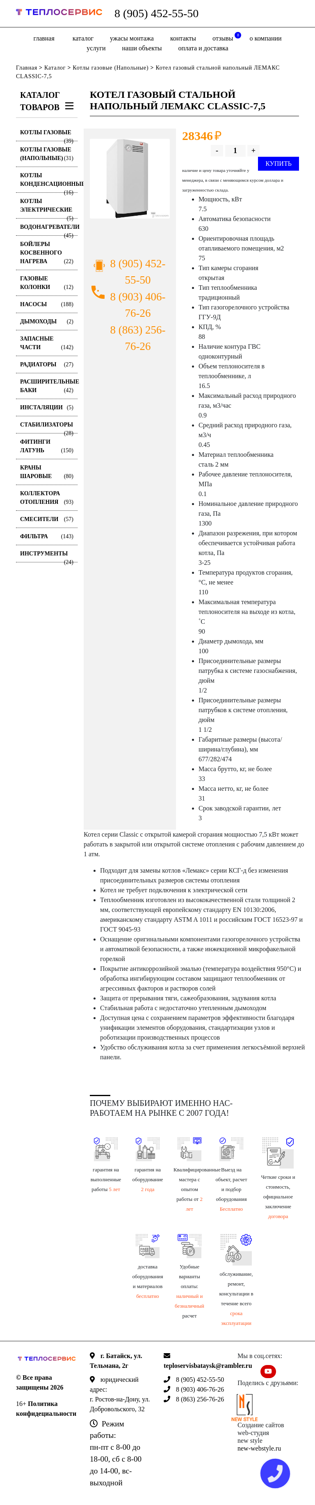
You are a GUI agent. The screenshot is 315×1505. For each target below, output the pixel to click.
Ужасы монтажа (132, 38)
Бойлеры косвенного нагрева (46, 253)
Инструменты (46, 556)
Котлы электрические (46, 208)
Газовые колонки (46, 283)
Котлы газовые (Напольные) (110, 68)
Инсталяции (46, 407)
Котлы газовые (46, 135)
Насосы (46, 304)
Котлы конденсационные (49, 182)
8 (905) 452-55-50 (156, 13)
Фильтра (46, 536)
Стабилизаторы (46, 427)
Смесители (46, 519)
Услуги (96, 48)
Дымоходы (46, 321)
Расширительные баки (49, 387)
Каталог (83, 38)
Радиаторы (46, 364)
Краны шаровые (46, 473)
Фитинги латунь (46, 447)
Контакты (183, 38)
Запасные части (46, 344)
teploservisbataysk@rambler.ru (208, 1365)
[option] (130, 179)
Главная (43, 38)
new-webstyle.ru (259, 1448)
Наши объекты (142, 48)
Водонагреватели (49, 230)
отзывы (226, 37)
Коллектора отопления (46, 498)
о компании (265, 38)
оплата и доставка (203, 48)
